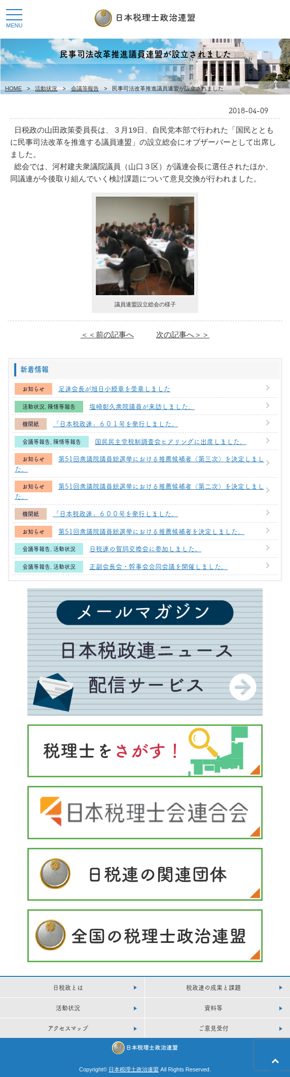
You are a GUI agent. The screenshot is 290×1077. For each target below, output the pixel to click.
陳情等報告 (62, 406)
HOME (13, 88)
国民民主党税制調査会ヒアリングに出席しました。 (170, 441)
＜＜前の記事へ (107, 334)
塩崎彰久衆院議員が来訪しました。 (142, 405)
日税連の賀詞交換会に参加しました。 (145, 548)
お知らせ (33, 389)
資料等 (213, 1007)
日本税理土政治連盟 (133, 1069)
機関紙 (30, 424)
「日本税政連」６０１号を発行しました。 (115, 423)
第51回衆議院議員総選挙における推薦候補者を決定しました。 (151, 530)
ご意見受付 (213, 1028)
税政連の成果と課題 (213, 987)
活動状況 (46, 88)
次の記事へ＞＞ (182, 334)
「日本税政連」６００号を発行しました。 (115, 513)
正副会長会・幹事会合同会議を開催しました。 (158, 566)
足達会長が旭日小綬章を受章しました (114, 388)
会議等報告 (85, 88)
